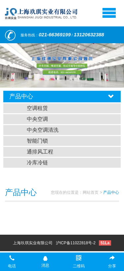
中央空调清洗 (43, 130)
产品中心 (111, 192)
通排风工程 (40, 151)
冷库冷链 (37, 162)
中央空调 (37, 119)
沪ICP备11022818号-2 (76, 243)
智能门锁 (37, 141)
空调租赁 (37, 108)
